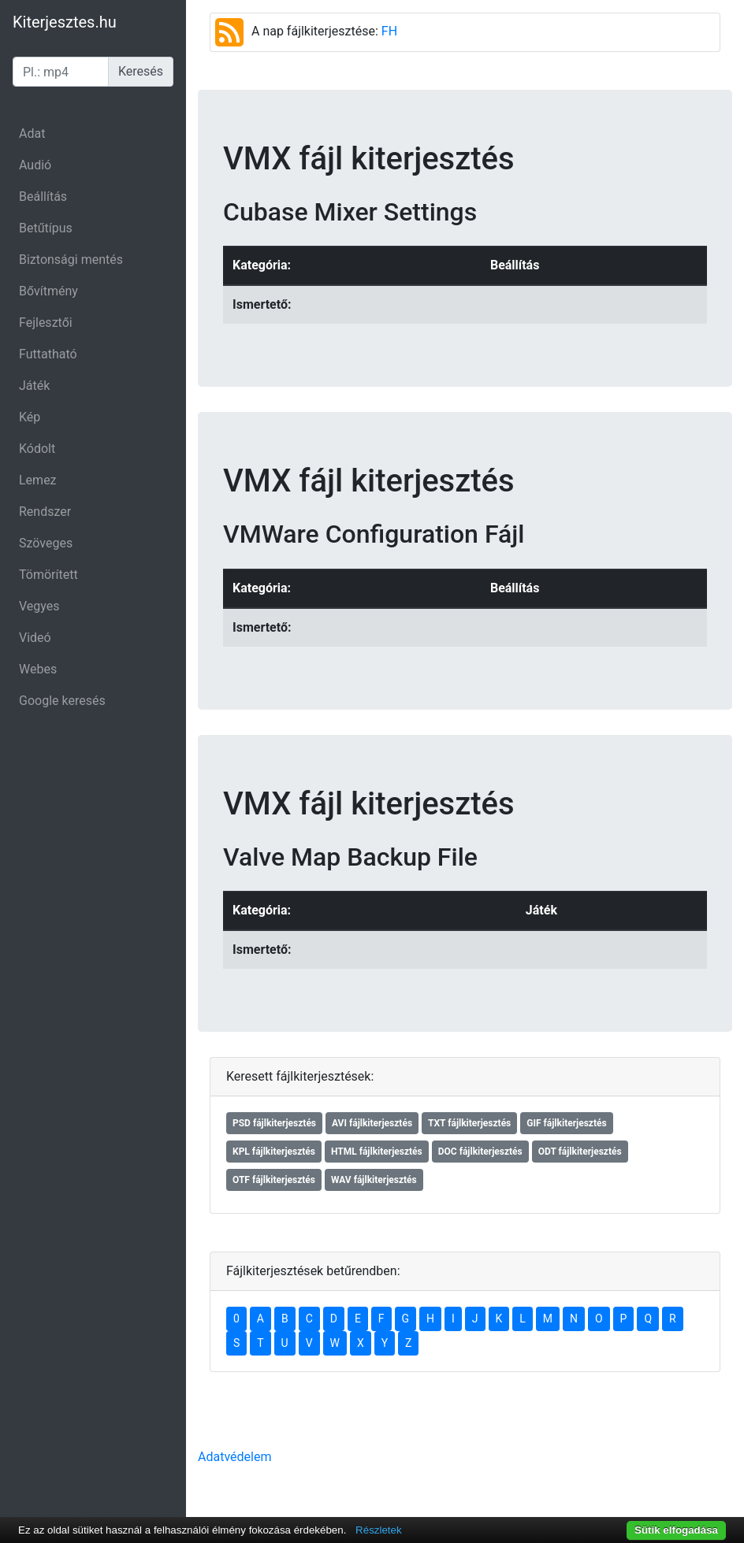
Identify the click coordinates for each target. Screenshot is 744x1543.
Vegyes (39, 606)
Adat (32, 133)
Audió (35, 165)
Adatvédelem (234, 1456)
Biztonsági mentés (71, 259)
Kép (29, 417)
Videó (35, 637)
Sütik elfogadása (676, 1530)
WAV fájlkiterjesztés (374, 1179)
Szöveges (46, 543)
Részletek (378, 1530)
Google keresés (62, 700)
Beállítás (43, 196)
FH (389, 31)
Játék (34, 385)
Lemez (38, 480)
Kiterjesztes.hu (65, 22)
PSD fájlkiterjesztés (274, 1123)
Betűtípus (46, 228)
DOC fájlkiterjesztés (480, 1151)
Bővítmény (48, 291)
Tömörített (48, 574)
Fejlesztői (46, 322)
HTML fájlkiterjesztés (376, 1151)
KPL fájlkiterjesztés (273, 1151)
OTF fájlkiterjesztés (273, 1179)
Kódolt (37, 448)
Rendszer (45, 511)
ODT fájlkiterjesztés (580, 1151)
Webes (38, 669)
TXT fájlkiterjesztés (469, 1123)
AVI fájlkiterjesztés (372, 1123)
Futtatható (48, 354)
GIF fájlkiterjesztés (566, 1123)
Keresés (140, 71)
